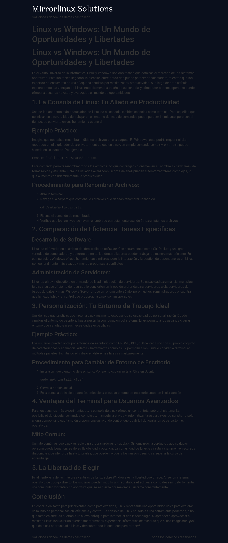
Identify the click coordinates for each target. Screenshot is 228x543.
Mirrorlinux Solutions (72, 8)
